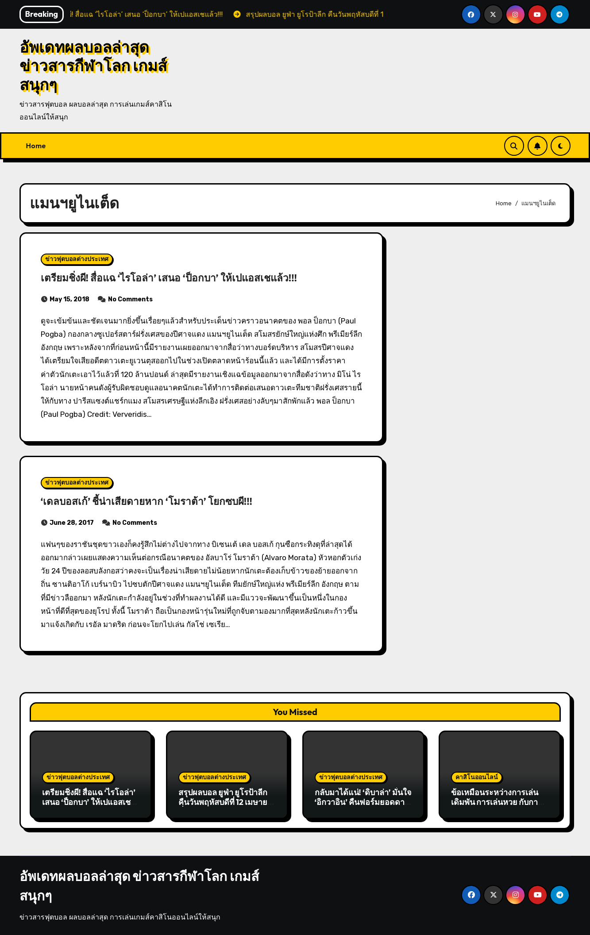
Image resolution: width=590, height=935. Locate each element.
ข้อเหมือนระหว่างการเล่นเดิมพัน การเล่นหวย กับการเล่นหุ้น (497, 801)
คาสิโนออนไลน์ (476, 777)
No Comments (130, 299)
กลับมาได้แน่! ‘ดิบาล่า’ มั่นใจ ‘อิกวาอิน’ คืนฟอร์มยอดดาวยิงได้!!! (363, 801)
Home (36, 145)
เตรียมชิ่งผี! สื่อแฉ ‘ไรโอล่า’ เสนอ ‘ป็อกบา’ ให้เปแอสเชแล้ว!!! (193, 277)
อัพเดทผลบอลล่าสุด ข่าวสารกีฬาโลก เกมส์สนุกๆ (93, 65)
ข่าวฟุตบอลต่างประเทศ (76, 259)
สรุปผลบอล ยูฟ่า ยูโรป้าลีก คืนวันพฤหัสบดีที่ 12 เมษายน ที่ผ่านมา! (225, 801)
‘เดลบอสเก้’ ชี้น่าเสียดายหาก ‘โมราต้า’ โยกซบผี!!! (167, 500)
